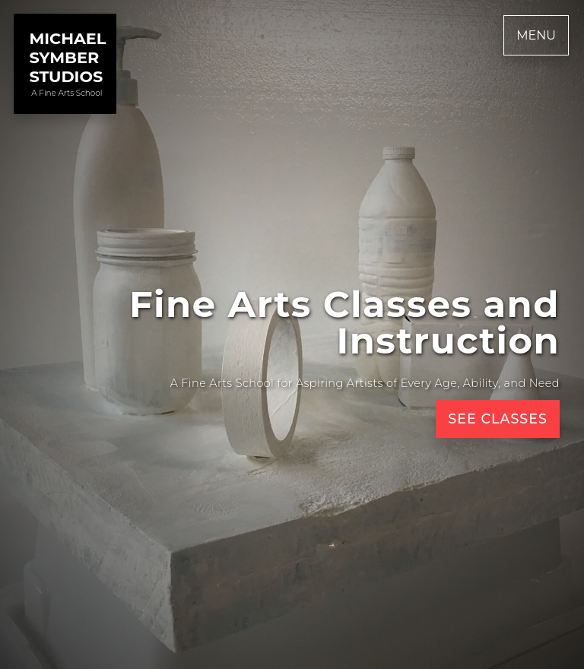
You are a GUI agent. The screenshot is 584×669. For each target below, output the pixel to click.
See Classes (498, 418)
